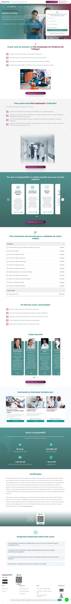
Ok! (59, 600)
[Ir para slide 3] (36, 216)
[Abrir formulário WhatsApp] (67, 600)
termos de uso (54, 600)
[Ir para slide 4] (37, 216)
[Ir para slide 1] (34, 216)
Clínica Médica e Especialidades (43, 588)
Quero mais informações (57, 30)
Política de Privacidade (54, 33)
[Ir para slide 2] (35, 216)
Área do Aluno (62, 1)
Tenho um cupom (53, 27)
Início (3, 6)
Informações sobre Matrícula (52, 1)
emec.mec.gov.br (28, 506)
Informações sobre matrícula (35, 93)
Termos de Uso (62, 33)
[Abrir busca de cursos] (18, 2)
